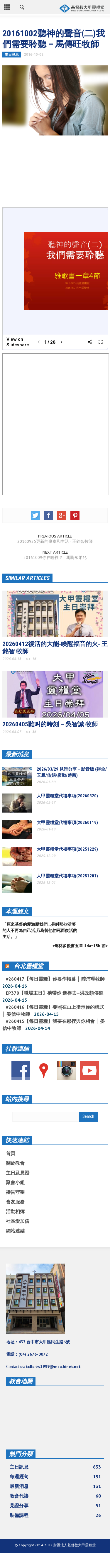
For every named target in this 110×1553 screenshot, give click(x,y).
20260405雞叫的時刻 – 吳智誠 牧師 (50, 724)
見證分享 (55, 1505)
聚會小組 (15, 1182)
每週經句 (55, 1476)
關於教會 (15, 1163)
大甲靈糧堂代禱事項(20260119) (67, 822)
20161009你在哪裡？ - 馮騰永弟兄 (55, 557)
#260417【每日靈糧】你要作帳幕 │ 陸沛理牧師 (55, 979)
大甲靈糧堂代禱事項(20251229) (67, 849)
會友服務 (15, 1202)
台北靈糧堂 (28, 965)
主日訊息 (12, 54)
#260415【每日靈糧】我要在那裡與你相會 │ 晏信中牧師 (53, 1024)
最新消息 (17, 754)
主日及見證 (17, 1173)
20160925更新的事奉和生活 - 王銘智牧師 (55, 541)
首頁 (10, 1153)
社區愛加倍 (17, 1221)
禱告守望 (15, 1192)
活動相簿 (15, 1211)
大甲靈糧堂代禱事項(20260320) (67, 795)
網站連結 (15, 1231)
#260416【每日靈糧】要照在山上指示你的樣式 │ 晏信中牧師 (53, 1010)
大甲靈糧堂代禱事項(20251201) (67, 876)
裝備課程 (55, 1515)
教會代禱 (55, 1495)
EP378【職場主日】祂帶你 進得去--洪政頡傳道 (54, 993)
